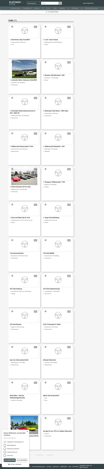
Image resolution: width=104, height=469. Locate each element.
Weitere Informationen (10, 438)
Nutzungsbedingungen (38, 466)
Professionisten (15, 8)
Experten (62, 8)
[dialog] (15, 448)
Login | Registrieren (88, 3)
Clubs (55, 8)
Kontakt (48, 466)
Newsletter (76, 466)
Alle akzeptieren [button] (9, 460)
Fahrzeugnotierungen (91, 8)
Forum (48, 8)
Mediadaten (63, 466)
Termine (36, 8)
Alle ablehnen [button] (22, 460)
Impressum (56, 466)
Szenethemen (27, 8)
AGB (70, 466)
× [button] (27, 431)
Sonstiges (75, 8)
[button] (15, 464)
